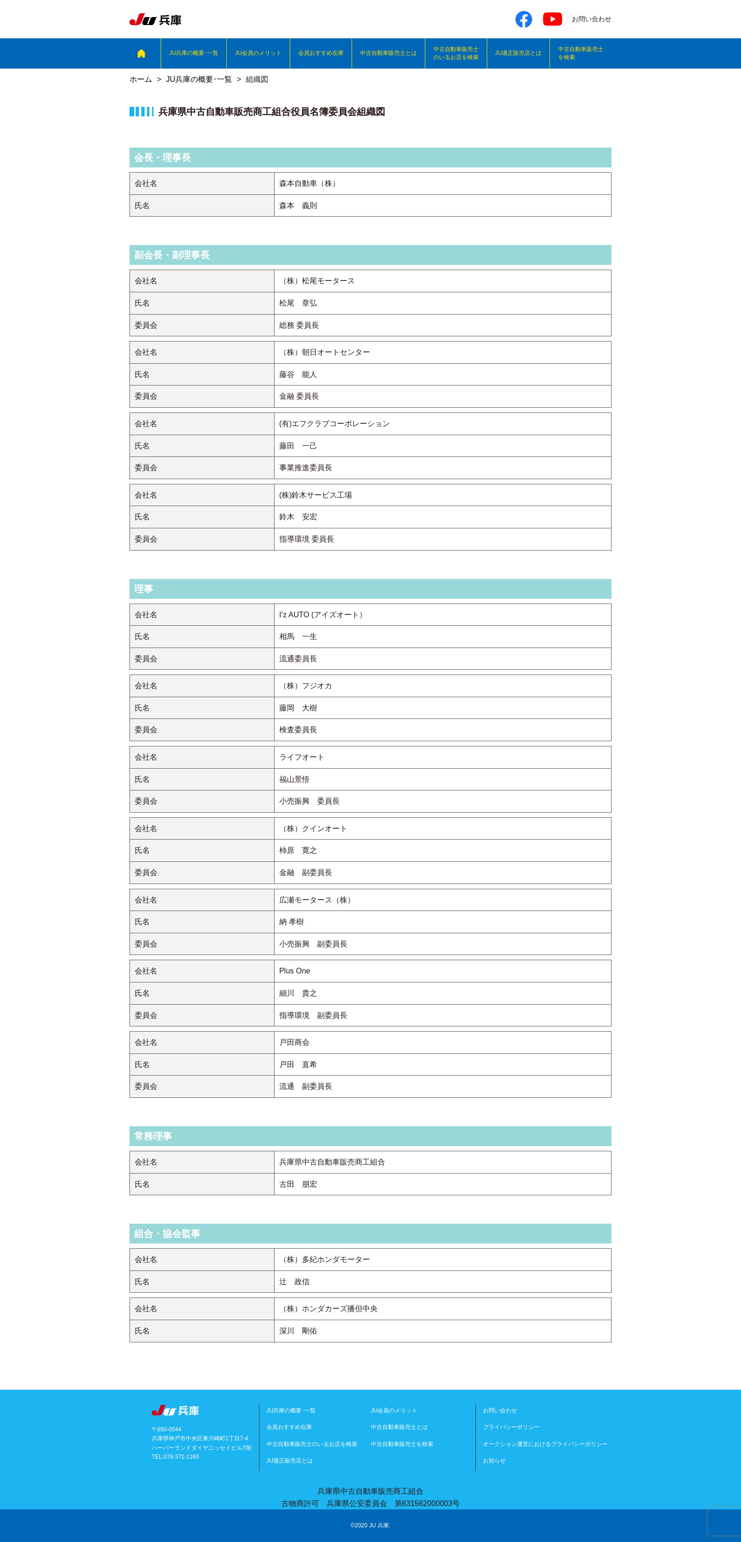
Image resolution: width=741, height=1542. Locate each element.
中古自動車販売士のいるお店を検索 (456, 53)
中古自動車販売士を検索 (580, 53)
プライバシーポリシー (511, 1427)
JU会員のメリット (258, 53)
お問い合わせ (500, 1410)
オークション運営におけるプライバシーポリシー (545, 1444)
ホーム (140, 79)
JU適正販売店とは (518, 53)
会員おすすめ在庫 (321, 53)
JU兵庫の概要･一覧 (194, 53)
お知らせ (494, 1460)
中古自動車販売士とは (388, 53)
